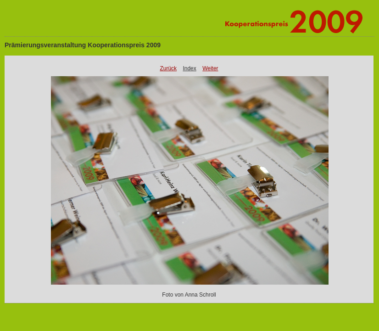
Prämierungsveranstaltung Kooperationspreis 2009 (83, 45)
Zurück (168, 68)
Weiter (210, 68)
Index (189, 68)
